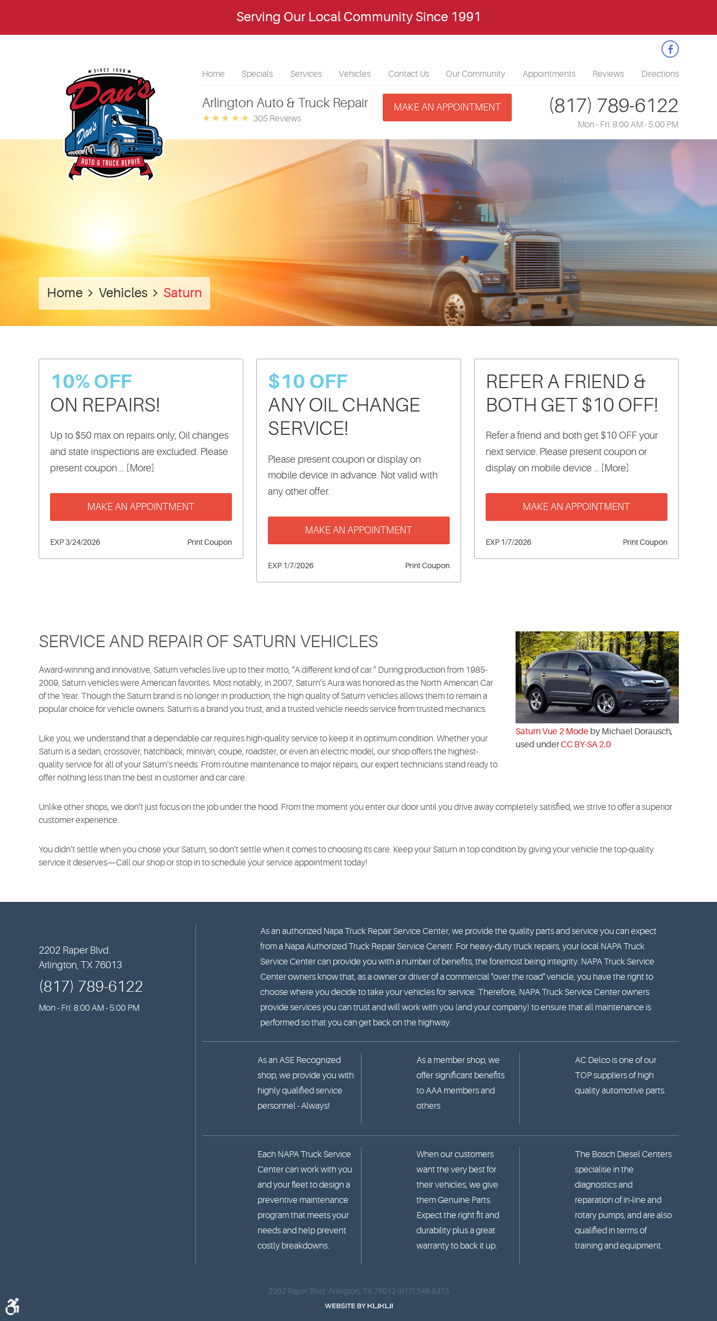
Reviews (608, 74)
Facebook (670, 49)
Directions (660, 74)
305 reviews (277, 118)
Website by (359, 1306)
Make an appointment (447, 107)
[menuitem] (213, 74)
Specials (257, 74)
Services (306, 74)
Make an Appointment (140, 506)
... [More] (135, 468)
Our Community (475, 74)
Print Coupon (209, 542)
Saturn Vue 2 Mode (552, 731)
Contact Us (408, 74)
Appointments (549, 74)
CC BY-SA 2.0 (586, 744)
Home (213, 74)
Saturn (182, 293)
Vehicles (355, 74)
